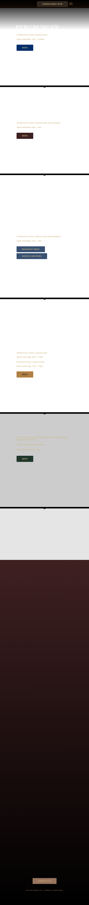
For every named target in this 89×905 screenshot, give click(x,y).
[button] (71, 4)
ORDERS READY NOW (52, 4)
